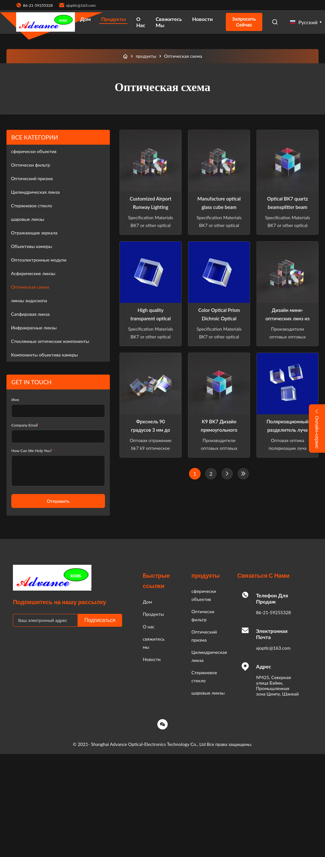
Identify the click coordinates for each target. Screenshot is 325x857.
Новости (202, 19)
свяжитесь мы (169, 22)
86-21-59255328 (273, 612)
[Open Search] (275, 22)
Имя (15, 399)
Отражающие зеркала (34, 232)
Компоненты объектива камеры (44, 354)
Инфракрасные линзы (34, 327)
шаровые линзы (27, 219)
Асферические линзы (33, 273)
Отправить (58, 501)
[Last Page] (243, 474)
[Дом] (125, 56)
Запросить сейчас (244, 22)
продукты (146, 56)
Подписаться (99, 620)
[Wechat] (162, 724)
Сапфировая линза (30, 314)
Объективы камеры (31, 246)
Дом (85, 19)
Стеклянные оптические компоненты (50, 341)
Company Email (26, 425)
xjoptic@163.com (80, 5)
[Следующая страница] (227, 474)
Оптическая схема (30, 287)
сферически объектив (34, 151)
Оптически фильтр (30, 165)
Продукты (113, 19)
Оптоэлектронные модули (38, 260)
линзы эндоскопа (29, 300)
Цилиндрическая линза (35, 192)
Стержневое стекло (31, 205)
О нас (140, 22)
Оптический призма (32, 178)
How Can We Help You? (33, 450)
